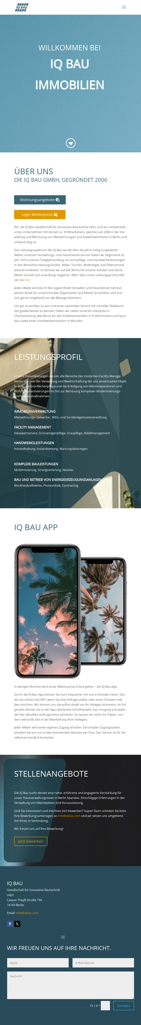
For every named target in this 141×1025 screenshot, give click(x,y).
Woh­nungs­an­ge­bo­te (37, 199)
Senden (123, 1005)
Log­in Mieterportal (37, 214)
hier (27, 280)
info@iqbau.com (69, 816)
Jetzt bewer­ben (30, 841)
